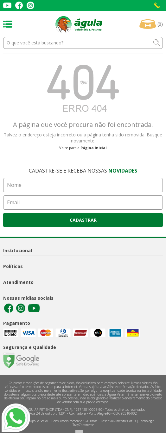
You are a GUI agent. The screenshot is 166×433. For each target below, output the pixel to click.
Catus (131, 421)
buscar (157, 43)
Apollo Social (39, 421)
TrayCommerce (83, 425)
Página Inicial (93, 147)
